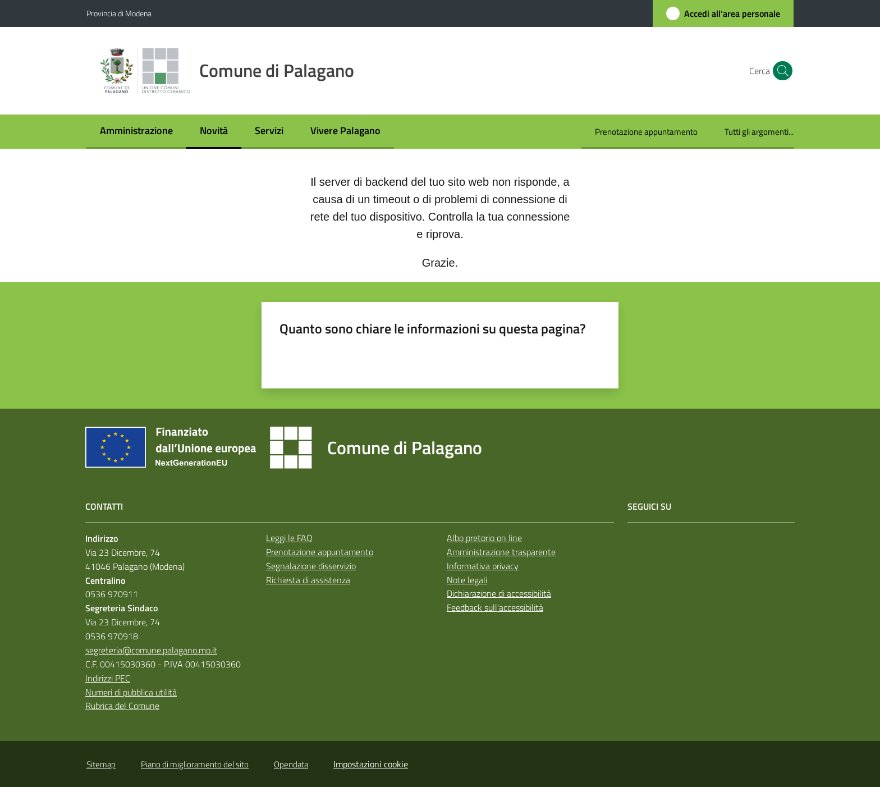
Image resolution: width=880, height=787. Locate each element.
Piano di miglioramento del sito (195, 764)
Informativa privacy (483, 566)
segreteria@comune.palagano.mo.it (151, 650)
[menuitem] (136, 132)
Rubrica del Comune (122, 705)
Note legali (467, 580)
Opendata (291, 764)
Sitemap (101, 764)
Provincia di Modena (119, 13)
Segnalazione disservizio (311, 566)
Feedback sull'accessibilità (495, 607)
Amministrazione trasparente (501, 552)
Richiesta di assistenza (308, 580)
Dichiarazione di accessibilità (499, 593)
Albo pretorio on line (484, 538)
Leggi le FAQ (289, 538)
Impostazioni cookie (370, 764)
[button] (780, 70)
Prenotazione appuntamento (319, 552)
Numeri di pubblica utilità (131, 692)
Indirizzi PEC (107, 678)
